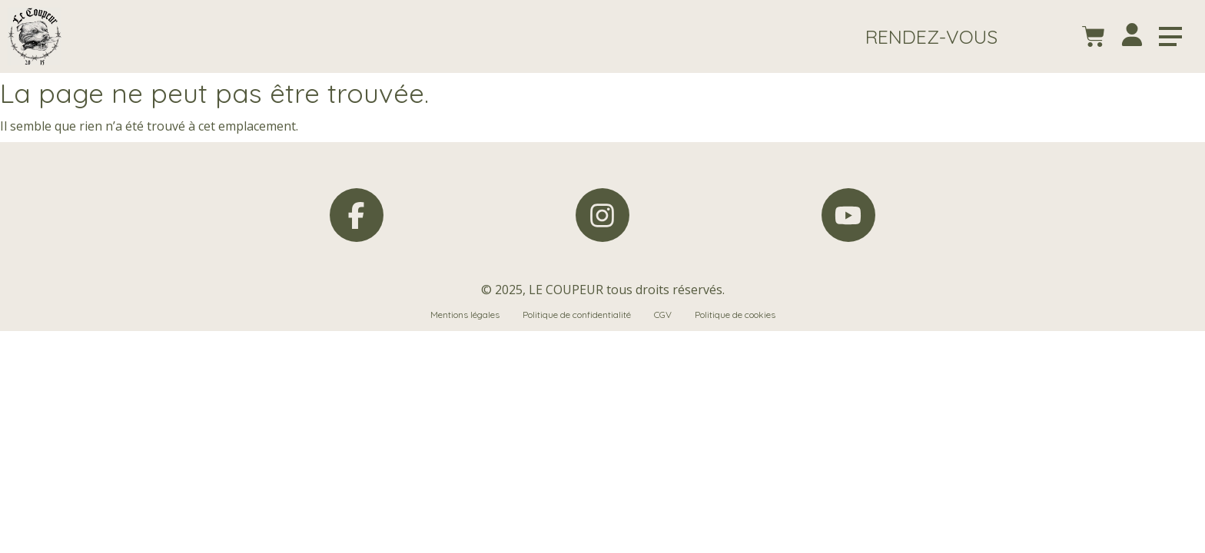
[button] (931, 36)
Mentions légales (465, 314)
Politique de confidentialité (577, 314)
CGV (663, 314)
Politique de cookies (735, 314)
